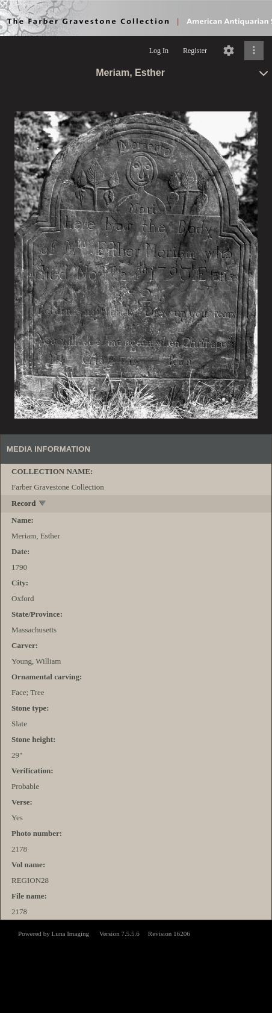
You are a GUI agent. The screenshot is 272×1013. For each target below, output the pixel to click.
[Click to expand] (254, 50)
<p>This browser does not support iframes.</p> (136, 965)
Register (195, 50)
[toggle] (43, 504)
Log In (158, 50)
